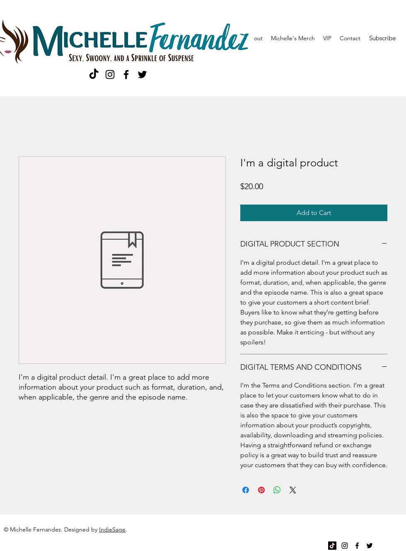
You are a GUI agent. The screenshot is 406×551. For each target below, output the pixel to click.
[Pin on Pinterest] (261, 490)
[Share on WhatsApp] (277, 490)
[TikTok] (94, 74)
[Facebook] (126, 74)
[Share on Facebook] (246, 490)
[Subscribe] (382, 38)
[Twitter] (142, 74)
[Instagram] (110, 74)
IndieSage (112, 529)
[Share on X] (293, 490)
